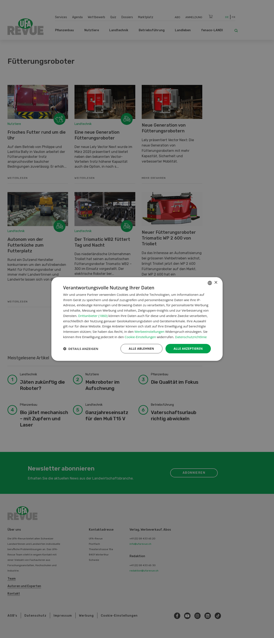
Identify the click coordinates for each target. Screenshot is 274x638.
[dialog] (137, 319)
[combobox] (210, 283)
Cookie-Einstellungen (140, 337)
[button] (80, 348)
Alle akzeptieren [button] (188, 348)
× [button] (215, 282)
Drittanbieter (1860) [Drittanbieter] (92, 316)
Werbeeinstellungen (149, 331)
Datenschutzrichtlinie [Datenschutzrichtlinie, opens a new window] (191, 337)
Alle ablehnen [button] (141, 348)
